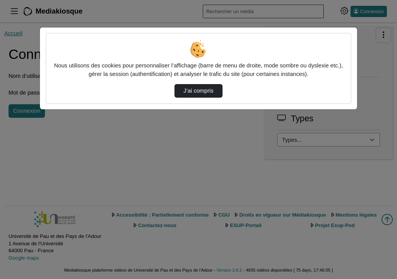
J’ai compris (198, 91)
